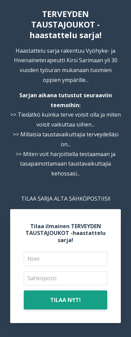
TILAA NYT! (65, 300)
